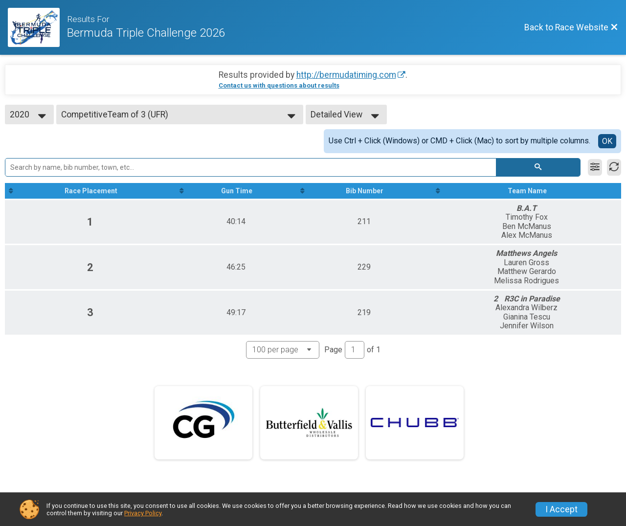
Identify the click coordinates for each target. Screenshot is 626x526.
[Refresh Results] (614, 167)
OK (607, 141)
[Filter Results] (595, 167)
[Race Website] (37, 27)
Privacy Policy (142, 513)
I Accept (561, 509)
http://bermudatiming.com (346, 75)
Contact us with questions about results (279, 85)
